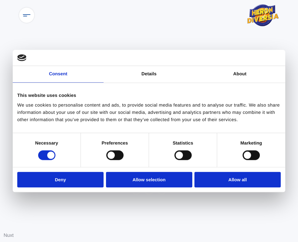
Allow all (237, 179)
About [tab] (240, 74)
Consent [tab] (58, 74)
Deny (60, 179)
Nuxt (9, 235)
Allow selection (148, 179)
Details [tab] (149, 74)
